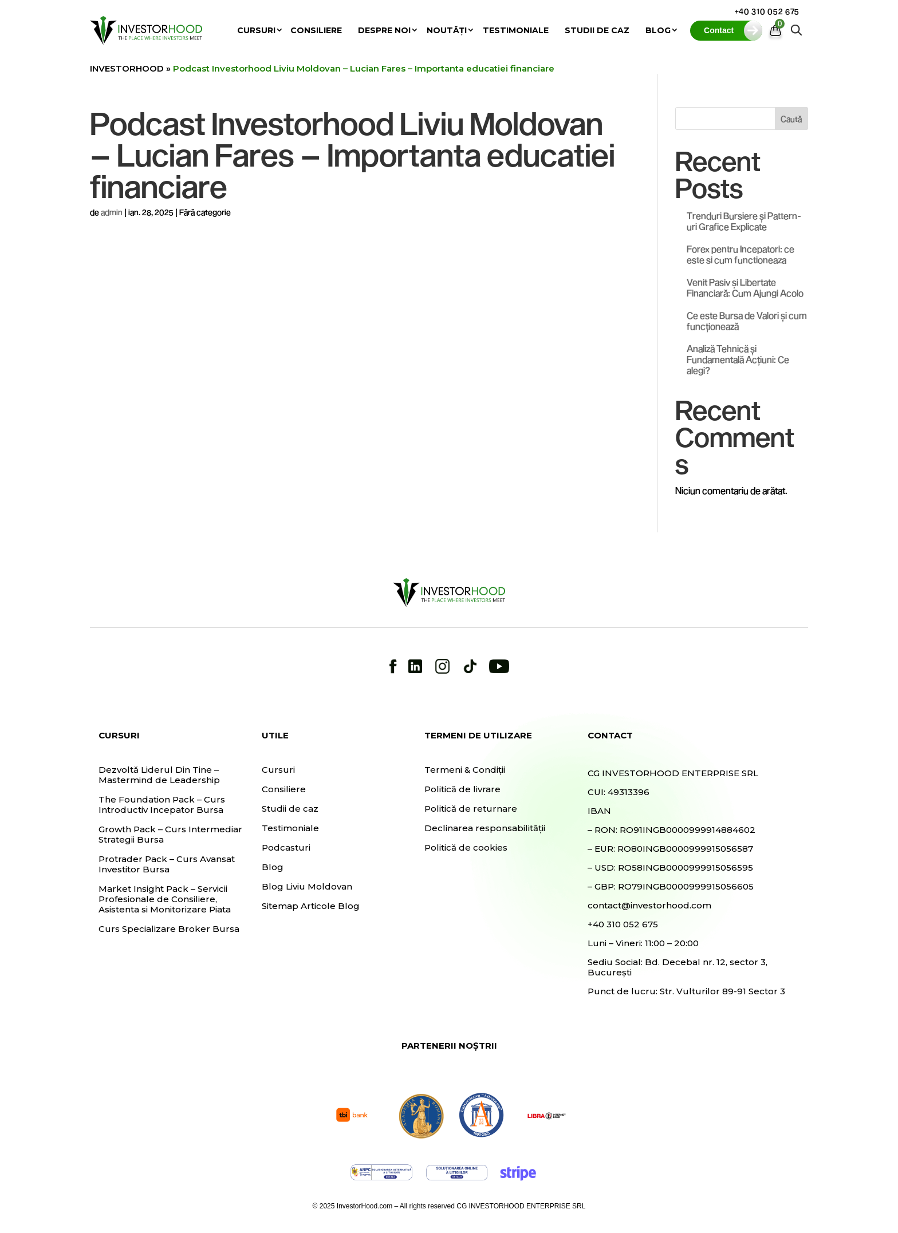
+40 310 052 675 (767, 11)
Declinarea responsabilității (484, 828)
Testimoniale (516, 30)
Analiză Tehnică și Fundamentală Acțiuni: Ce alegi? (738, 359)
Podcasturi (286, 848)
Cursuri (256, 30)
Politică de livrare (462, 789)
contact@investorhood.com (649, 905)
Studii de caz (597, 30)
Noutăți (447, 30)
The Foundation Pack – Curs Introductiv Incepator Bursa (162, 805)
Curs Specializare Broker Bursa (169, 929)
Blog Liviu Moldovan (307, 887)
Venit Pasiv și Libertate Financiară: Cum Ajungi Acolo (745, 287)
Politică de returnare (470, 809)
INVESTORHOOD (127, 68)
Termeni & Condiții (464, 770)
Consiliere (316, 30)
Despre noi (384, 30)
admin (112, 212)
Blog (658, 30)
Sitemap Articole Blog (311, 906)
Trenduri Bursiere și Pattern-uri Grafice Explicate (744, 221)
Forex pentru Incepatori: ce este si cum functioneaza (740, 254)
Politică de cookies (465, 848)
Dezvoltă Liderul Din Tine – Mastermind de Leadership (159, 775)
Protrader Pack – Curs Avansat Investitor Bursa (167, 864)
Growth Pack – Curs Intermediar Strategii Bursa (170, 834)
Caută (791, 119)
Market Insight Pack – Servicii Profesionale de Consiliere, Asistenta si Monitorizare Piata (165, 899)
